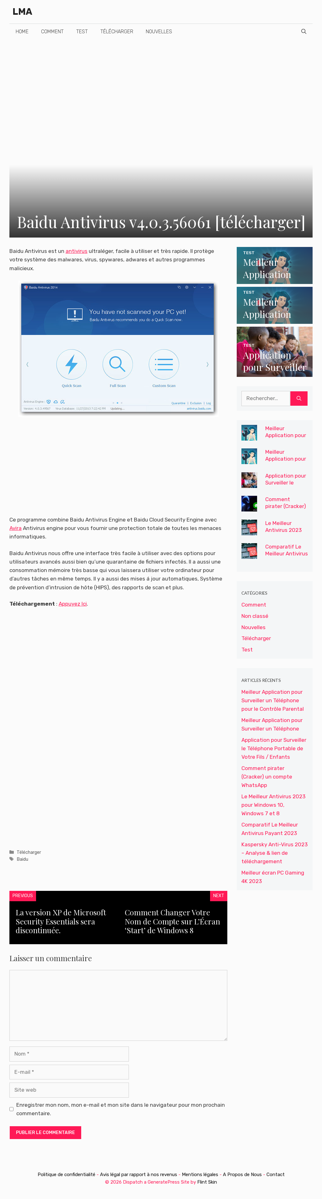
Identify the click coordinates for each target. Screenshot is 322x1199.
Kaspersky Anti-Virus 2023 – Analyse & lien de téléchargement (274, 852)
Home (22, 32)
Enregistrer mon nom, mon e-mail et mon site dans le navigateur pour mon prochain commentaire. (120, 1109)
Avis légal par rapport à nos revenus (139, 1174)
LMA (22, 11)
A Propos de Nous (242, 1174)
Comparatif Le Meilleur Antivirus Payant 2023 (286, 553)
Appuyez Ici (73, 604)
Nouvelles (159, 32)
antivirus (76, 251)
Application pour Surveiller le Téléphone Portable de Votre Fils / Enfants (273, 748)
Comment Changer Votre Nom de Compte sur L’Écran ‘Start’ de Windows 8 (172, 921)
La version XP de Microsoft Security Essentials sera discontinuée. (61, 921)
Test (82, 32)
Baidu (22, 859)
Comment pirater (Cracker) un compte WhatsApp (285, 509)
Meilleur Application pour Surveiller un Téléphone (285, 462)
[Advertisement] (161, 87)
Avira (15, 528)
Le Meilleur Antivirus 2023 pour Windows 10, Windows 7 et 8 (273, 804)
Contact (276, 1174)
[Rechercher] (299, 398)
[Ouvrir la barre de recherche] (304, 32)
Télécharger (116, 32)
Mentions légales (200, 1174)
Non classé (254, 616)
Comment (52, 32)
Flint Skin (207, 1182)
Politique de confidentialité (67, 1174)
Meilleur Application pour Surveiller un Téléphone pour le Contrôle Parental (272, 700)
